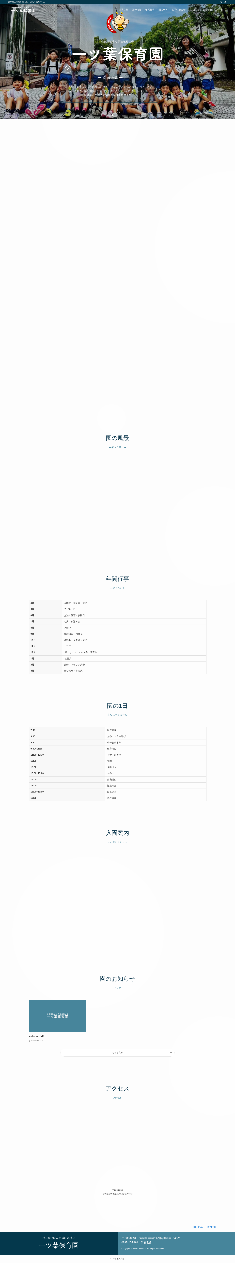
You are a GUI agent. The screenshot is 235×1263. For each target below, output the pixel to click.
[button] (112, 115)
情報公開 (212, 1227)
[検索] (225, 2)
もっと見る (117, 1052)
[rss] (221, 2)
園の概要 (198, 1227)
